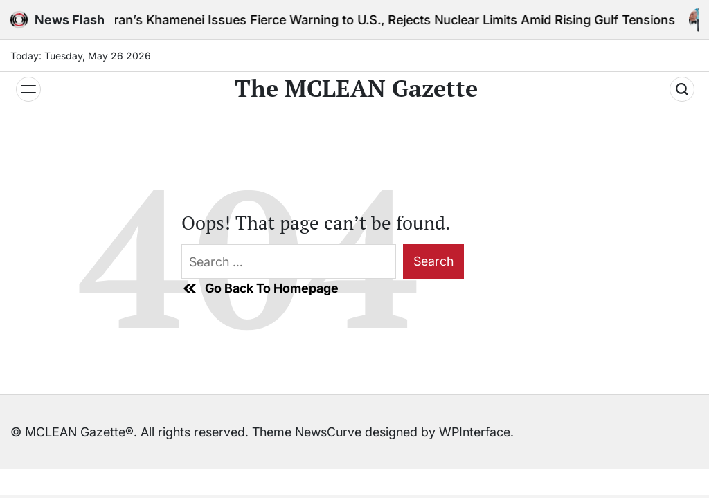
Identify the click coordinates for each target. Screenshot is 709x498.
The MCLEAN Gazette (356, 88)
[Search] (682, 89)
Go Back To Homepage (260, 288)
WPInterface (474, 432)
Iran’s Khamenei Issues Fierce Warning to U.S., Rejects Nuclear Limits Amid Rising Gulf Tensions (396, 19)
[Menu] (28, 89)
